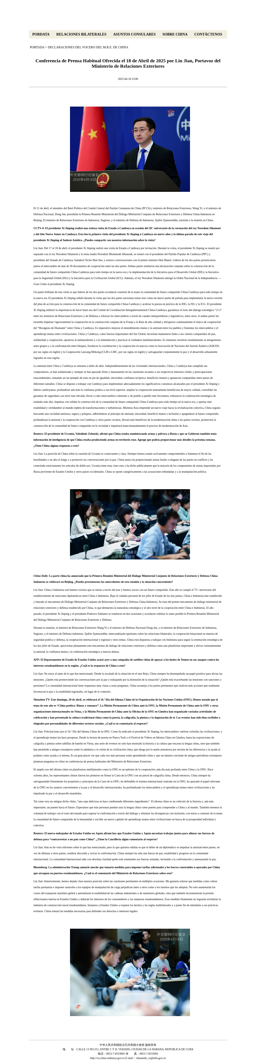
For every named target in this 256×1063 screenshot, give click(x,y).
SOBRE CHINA (175, 34)
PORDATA (41, 34)
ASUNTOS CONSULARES (134, 34)
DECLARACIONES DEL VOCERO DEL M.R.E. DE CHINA (88, 47)
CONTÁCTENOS (208, 34)
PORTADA (37, 47)
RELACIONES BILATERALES (81, 34)
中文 (222, 26)
